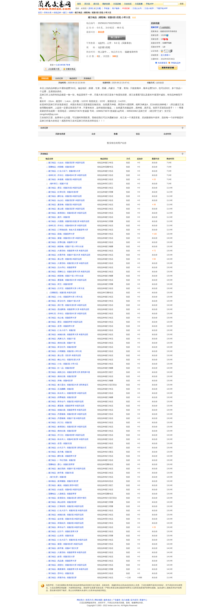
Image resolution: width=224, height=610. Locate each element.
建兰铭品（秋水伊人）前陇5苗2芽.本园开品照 (67, 393)
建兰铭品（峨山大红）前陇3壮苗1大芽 (64, 360)
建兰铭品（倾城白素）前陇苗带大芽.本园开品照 (68, 334)
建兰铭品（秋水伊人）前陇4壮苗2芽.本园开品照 (68, 439)
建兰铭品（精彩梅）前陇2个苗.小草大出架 (66, 246)
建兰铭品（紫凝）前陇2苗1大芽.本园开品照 (66, 238)
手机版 (107, 8)
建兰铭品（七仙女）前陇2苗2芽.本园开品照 (66, 163)
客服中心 (143, 600)
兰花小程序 (149, 8)
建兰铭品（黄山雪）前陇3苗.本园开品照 (65, 259)
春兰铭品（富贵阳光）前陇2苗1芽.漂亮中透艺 (67, 498)
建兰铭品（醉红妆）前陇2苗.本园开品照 (65, 196)
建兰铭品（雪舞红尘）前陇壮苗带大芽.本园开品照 (69, 272)
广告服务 (116, 600)
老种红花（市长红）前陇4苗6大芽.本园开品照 (67, 225)
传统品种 (57, 12)
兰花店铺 (117, 4)
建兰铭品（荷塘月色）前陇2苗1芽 (62, 577)
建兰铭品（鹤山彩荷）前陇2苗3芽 (62, 502)
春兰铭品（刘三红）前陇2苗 (60, 422)
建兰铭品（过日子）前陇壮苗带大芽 (63, 531)
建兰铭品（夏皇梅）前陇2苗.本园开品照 (65, 204)
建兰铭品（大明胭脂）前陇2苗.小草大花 (65, 351)
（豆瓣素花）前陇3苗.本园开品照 (62, 292)
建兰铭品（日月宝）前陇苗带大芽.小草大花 (66, 288)
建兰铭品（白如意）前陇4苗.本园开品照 (65, 489)
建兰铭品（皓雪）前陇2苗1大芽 (61, 557)
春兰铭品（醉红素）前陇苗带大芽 (62, 456)
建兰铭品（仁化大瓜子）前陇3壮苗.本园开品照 (67, 510)
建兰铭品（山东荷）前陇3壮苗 (61, 536)
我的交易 (106, 4)
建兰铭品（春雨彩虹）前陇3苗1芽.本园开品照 (67, 213)
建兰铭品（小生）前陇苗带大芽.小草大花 (65, 297)
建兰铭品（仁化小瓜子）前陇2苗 (62, 330)
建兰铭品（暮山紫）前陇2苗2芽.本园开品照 (66, 209)
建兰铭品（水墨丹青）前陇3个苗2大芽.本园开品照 (69, 255)
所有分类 (47, 12)
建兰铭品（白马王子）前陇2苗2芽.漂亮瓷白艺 (67, 448)
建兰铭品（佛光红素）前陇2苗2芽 (62, 376)
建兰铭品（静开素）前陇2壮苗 (61, 473)
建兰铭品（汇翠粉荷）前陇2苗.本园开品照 (66, 506)
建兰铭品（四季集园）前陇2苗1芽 (62, 397)
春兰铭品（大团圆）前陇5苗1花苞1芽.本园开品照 (68, 221)
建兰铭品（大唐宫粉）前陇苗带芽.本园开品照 (67, 552)
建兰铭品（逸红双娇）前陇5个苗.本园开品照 (66, 469)
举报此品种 (175, 63)
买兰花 (87, 4)
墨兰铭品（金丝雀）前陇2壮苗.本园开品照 (66, 519)
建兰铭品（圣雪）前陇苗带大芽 (61, 326)
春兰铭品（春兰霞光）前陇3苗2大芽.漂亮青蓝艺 (68, 385)
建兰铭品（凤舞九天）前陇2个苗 (62, 339)
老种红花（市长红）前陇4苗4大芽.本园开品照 (67, 175)
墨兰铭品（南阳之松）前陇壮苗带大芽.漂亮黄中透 (69, 372)
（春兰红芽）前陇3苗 (57, 477)
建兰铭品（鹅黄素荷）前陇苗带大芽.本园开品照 (68, 569)
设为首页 (134, 600)
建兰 (65, 12)
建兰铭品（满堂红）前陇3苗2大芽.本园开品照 (67, 565)
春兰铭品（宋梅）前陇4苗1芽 (60, 381)
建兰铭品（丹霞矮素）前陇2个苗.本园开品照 (66, 418)
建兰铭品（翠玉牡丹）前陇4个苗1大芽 (64, 301)
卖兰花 (96, 4)
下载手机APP (162, 8)
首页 (79, 4)
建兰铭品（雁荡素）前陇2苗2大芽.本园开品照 (67, 280)
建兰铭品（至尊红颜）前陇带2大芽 (62, 242)
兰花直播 (138, 4)
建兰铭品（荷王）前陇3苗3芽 (60, 284)
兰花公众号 (137, 8)
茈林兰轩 (154, 27)
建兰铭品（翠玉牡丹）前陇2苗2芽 (62, 347)
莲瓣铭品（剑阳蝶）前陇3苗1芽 (61, 167)
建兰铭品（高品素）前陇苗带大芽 (62, 561)
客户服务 (116, 8)
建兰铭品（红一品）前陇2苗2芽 (61, 368)
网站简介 (80, 600)
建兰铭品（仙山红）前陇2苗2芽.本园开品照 (66, 200)
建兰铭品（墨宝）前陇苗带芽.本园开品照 (65, 322)
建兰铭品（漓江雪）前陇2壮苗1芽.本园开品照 (67, 305)
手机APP (150, 4)
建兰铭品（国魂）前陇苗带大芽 (61, 234)
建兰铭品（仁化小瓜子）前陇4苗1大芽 (64, 171)
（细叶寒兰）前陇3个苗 (58, 184)
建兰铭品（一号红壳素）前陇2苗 (62, 460)
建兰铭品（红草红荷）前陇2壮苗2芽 (63, 192)
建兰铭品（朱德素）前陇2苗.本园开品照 (65, 179)
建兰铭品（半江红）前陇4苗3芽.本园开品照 (66, 435)
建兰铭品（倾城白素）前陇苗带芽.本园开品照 (67, 410)
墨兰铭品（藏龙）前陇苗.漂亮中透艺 (63, 485)
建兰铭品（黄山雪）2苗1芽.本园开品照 (64, 355)
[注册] (98, 8)
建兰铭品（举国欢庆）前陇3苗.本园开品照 (66, 523)
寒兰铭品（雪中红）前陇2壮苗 (61, 573)
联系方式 (89, 600)
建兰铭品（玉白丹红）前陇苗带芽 (62, 267)
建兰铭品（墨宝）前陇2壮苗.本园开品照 (65, 188)
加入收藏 (125, 600)
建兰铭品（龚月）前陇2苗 (59, 217)
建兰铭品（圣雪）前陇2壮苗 (60, 443)
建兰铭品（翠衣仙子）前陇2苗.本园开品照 (66, 401)
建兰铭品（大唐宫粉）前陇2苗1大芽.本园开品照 (68, 263)
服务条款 (107, 600)
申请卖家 (126, 8)
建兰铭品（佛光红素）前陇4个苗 (62, 343)
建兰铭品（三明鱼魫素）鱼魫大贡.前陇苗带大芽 (68, 230)
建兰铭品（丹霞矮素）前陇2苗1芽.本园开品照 (67, 414)
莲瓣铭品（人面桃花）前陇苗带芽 (62, 494)
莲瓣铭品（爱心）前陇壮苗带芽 (61, 464)
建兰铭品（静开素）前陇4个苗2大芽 (63, 548)
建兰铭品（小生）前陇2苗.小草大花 (63, 364)
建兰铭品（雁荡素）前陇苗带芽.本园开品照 (66, 406)
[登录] (91, 8)
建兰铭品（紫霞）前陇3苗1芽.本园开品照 (65, 544)
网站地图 (98, 600)
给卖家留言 (162, 63)
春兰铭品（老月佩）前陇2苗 (60, 452)
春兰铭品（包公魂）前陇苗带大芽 (62, 318)
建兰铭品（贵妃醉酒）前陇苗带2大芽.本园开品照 (68, 309)
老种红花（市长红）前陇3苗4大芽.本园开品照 (67, 313)
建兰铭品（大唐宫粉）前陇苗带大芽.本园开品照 (68, 251)
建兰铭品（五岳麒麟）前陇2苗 (61, 389)
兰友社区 (128, 4)
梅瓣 (71, 12)
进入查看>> (165, 55)
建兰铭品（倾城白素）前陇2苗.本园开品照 (66, 515)
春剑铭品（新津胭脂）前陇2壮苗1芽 (63, 481)
